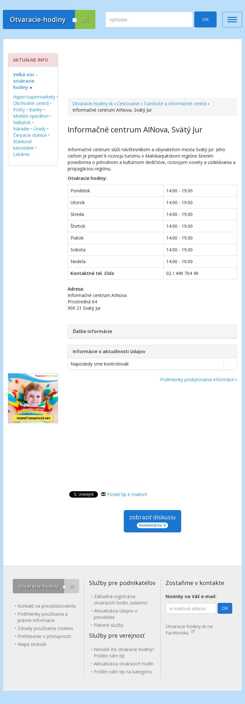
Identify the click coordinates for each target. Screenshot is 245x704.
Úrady (39, 129)
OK (205, 19)
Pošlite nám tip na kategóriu (123, 672)
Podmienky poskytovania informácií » (198, 379)
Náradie (21, 129)
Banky (35, 110)
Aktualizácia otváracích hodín (123, 664)
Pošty (19, 110)
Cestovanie (128, 103)
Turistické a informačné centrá (175, 103)
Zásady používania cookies (45, 628)
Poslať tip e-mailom (127, 494)
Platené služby (108, 625)
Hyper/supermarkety (34, 97)
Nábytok (22, 122)
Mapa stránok (32, 644)
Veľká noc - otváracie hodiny (25, 80)
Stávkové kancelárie (23, 144)
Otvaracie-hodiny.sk (92, 103)
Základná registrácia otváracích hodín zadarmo (121, 599)
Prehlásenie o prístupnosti (44, 636)
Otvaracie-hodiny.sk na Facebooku (189, 629)
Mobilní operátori (30, 116)
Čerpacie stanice (30, 135)
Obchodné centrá (31, 103)
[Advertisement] (152, 69)
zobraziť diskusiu (152, 520)
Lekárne (21, 154)
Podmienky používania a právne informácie (43, 617)
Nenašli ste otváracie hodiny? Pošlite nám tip (124, 652)
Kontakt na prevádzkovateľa (47, 606)
